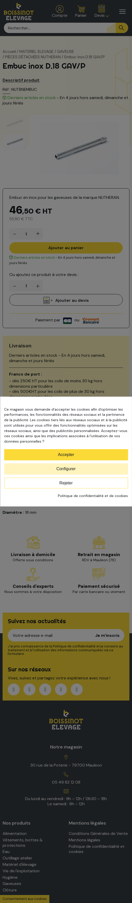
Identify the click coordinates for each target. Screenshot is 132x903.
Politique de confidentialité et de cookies (93, 495)
